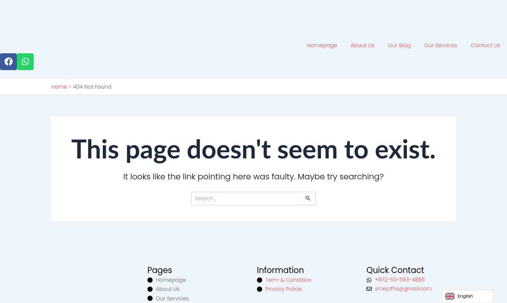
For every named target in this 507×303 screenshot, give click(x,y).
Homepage (322, 45)
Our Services (440, 45)
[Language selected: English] (468, 296)
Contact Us (485, 45)
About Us (362, 45)
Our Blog (399, 45)
